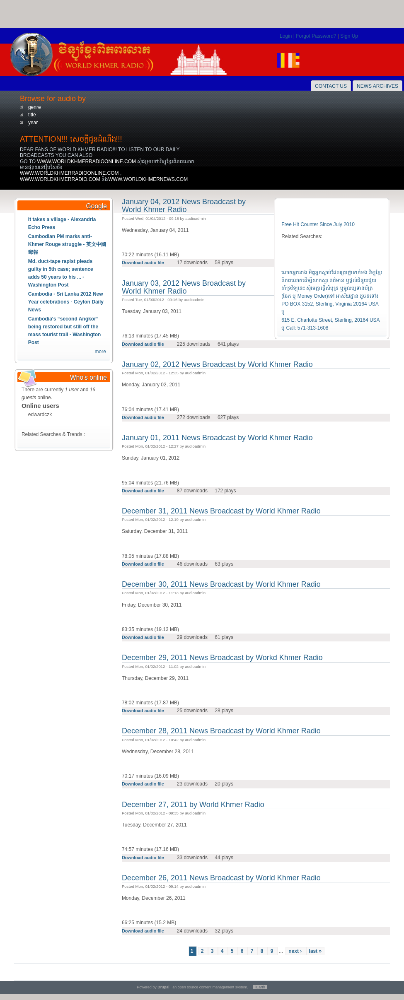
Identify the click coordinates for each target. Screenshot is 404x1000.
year (33, 122)
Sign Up (349, 36)
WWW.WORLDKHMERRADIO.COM (61, 179)
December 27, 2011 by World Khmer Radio (193, 804)
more (100, 351)
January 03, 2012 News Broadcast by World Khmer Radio (184, 287)
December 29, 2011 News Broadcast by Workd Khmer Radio (222, 657)
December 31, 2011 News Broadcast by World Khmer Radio (221, 511)
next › (295, 951)
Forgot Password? (317, 36)
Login (286, 36)
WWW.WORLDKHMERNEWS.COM (148, 179)
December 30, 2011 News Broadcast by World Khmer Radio (221, 584)
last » (315, 951)
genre (34, 107)
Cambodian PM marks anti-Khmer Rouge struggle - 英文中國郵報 (67, 244)
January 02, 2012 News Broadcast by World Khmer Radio (217, 364)
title (32, 115)
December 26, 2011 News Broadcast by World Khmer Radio (221, 878)
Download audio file (143, 262)
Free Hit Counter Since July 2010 (318, 224)
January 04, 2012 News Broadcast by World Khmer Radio (184, 206)
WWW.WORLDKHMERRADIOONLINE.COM (87, 161)
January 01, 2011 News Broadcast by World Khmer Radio (217, 438)
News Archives (377, 86)
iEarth (260, 987)
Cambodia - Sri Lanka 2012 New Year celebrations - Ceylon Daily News (66, 302)
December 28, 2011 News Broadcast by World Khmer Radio (221, 731)
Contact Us (331, 86)
